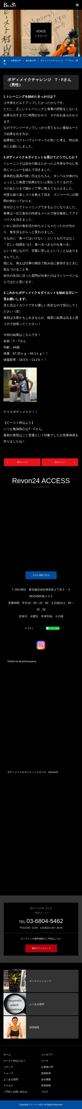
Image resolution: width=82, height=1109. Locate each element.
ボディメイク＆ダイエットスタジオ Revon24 (32, 772)
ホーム (7, 1054)
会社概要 (46, 1079)
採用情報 (46, 1085)
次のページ (60, 462)
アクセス (8, 1085)
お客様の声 (47, 1067)
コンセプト (47, 1054)
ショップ (8, 1073)
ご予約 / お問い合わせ (15, 1091)
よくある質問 (10, 1079)
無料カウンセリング (41, 948)
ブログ (44, 1091)
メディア (8, 1067)
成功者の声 (30, 60)
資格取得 (46, 1073)
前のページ (22, 462)
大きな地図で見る (41, 575)
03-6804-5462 (45, 921)
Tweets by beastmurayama (21, 661)
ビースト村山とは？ (14, 1060)
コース (44, 1060)
